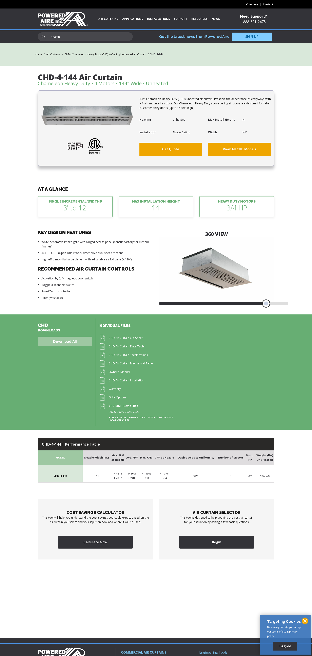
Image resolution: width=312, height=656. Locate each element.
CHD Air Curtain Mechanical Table (131, 363)
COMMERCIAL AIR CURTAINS (143, 652)
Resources (199, 19)
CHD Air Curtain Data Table (126, 346)
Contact (268, 4)
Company (252, 4)
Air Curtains (108, 19)
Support (180, 19)
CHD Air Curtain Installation (126, 380)
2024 (120, 412)
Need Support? (253, 16)
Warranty (115, 389)
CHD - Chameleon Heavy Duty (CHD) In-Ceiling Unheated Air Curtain (105, 54)
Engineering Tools (213, 652)
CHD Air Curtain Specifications (128, 355)
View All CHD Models (239, 149)
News (216, 19)
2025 (112, 412)
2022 (136, 412)
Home (38, 54)
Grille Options (117, 397)
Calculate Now (95, 542)
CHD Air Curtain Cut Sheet (126, 338)
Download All (65, 341)
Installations (158, 19)
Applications (132, 19)
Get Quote (170, 149)
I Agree (285, 646)
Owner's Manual (119, 372)
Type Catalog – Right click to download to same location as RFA (141, 419)
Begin (216, 542)
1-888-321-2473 (253, 21)
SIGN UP (251, 36)
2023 (128, 412)
